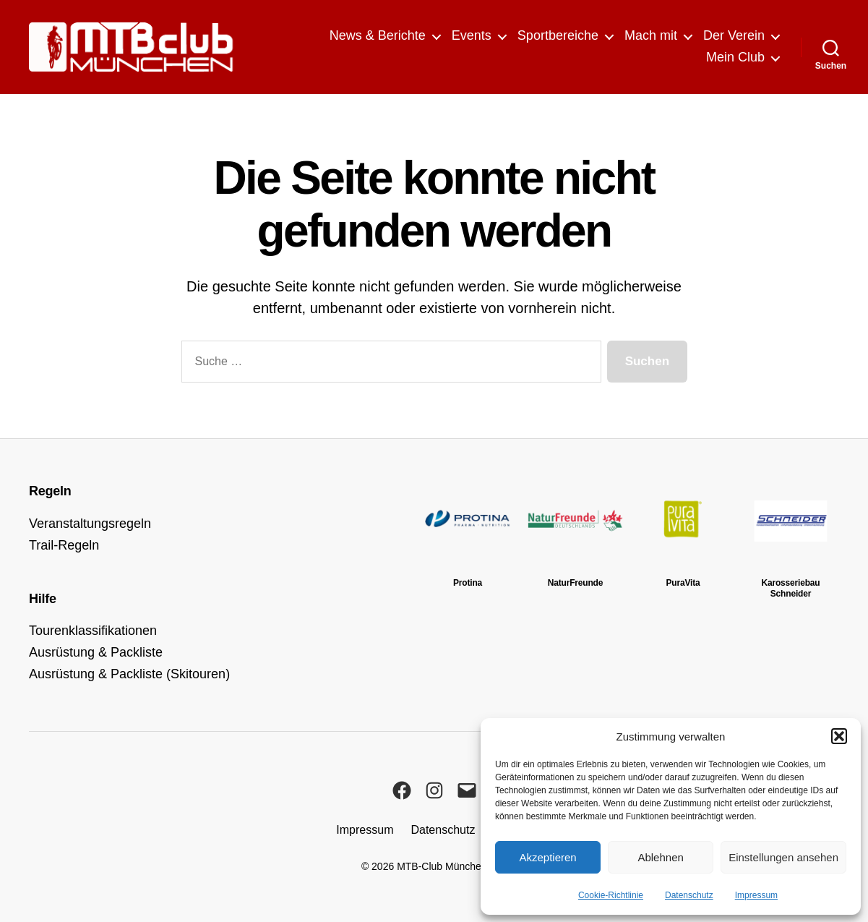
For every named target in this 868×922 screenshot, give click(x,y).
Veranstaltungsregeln (90, 523)
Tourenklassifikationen (93, 630)
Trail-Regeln (64, 545)
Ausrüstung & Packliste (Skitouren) (129, 674)
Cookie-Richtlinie (610, 895)
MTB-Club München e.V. (452, 866)
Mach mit (650, 35)
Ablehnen (660, 857)
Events (471, 35)
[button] (839, 736)
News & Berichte (378, 35)
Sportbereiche (557, 35)
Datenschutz (689, 895)
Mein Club (735, 57)
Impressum (756, 895)
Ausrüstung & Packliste (96, 652)
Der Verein (734, 35)
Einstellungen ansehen (783, 857)
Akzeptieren (547, 857)
